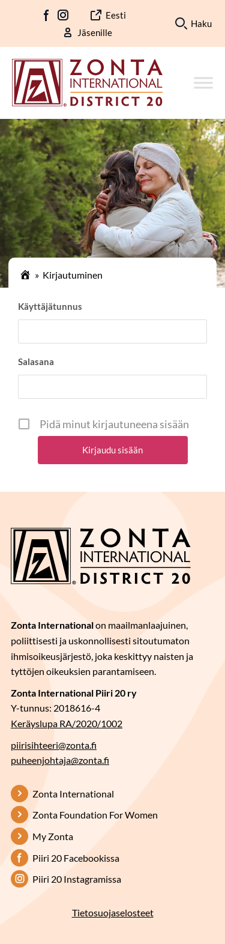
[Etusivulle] (87, 81)
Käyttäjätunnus (50, 306)
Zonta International (73, 793)
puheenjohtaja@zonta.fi (60, 760)
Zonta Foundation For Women (95, 814)
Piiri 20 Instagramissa (76, 879)
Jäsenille (94, 32)
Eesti (116, 15)
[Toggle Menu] (203, 82)
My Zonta (52, 836)
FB (47, 15)
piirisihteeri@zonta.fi (54, 745)
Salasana (36, 361)
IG (63, 15)
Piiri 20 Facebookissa (75, 858)
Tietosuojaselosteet (113, 912)
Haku (201, 23)
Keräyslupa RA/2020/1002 (66, 723)
